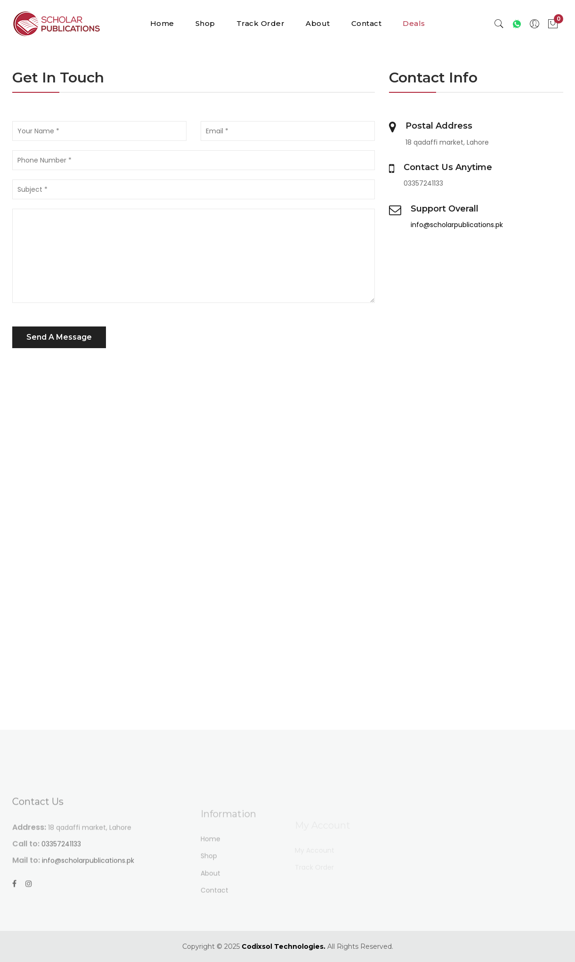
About (318, 23)
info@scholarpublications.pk (457, 224)
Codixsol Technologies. (283, 946)
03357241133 (61, 867)
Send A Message (59, 337)
